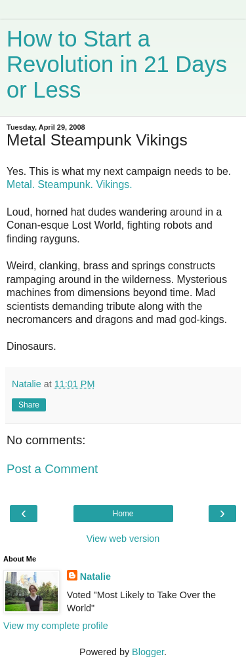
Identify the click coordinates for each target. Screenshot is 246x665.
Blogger (148, 652)
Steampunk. (65, 184)
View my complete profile (55, 625)
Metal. (21, 184)
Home (122, 513)
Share (28, 404)
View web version (123, 538)
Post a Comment (52, 469)
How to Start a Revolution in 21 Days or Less (117, 64)
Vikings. (114, 184)
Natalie (95, 576)
